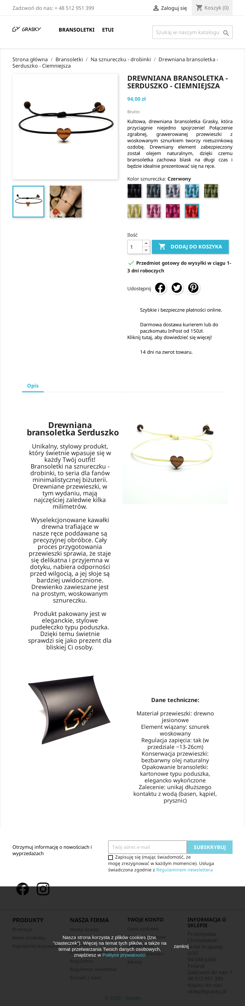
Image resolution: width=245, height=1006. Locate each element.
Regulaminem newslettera (184, 870)
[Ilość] (135, 247)
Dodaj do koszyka (190, 247)
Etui (108, 29)
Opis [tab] (33, 385)
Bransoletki (76, 29)
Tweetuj (176, 287)
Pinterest (193, 287)
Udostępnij (160, 287)
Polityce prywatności (124, 955)
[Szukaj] (192, 32)
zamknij (181, 946)
